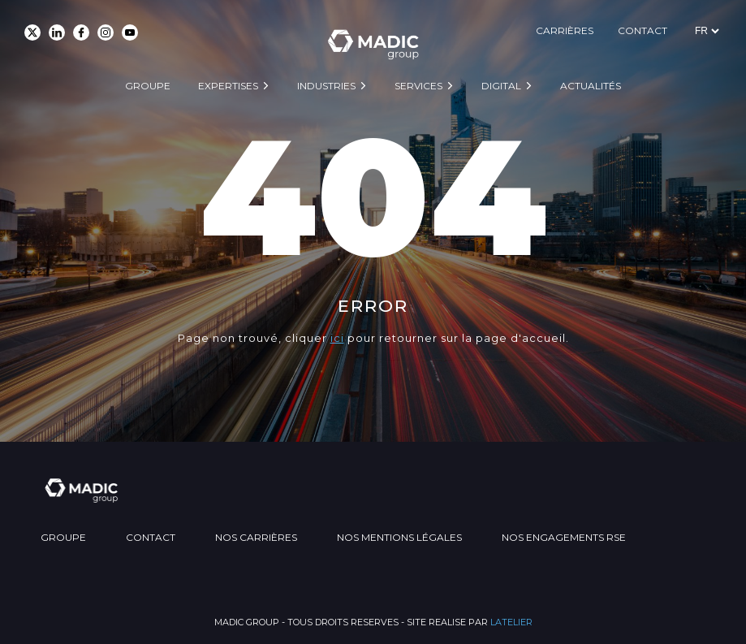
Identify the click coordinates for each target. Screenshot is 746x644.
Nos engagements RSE (564, 537)
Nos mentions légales (399, 537)
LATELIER (511, 622)
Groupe (147, 86)
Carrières (564, 30)
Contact (642, 30)
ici (337, 337)
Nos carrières (256, 537)
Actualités (590, 86)
